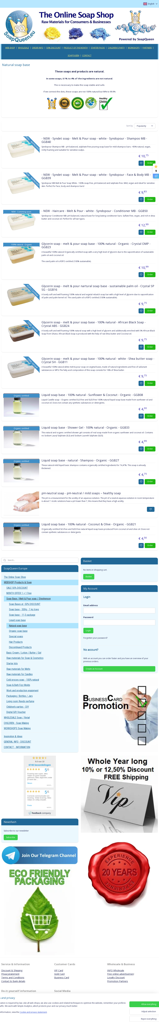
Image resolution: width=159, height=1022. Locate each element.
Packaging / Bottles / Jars (19, 696)
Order (150, 163)
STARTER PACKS (98, 47)
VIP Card (58, 970)
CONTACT (86, 55)
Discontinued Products (20, 647)
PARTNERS (147, 47)
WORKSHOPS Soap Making (17, 728)
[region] (58, 1011)
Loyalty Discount (116, 977)
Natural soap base (18, 625)
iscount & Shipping (12, 970)
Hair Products (16, 641)
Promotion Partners (117, 981)
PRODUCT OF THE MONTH (76, 47)
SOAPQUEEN (73, 55)
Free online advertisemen (120, 973)
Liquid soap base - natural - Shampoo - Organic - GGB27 (80, 460)
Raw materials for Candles (19, 674)
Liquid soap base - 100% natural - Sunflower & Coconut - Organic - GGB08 (92, 395)
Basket (89, 576)
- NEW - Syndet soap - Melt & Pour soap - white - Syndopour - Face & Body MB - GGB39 (96, 176)
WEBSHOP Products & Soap (18, 582)
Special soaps (16, 636)
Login (88, 630)
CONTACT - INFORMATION (17, 747)
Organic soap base (18, 631)
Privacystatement (10, 973)
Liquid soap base (17, 620)
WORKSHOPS (134, 47)
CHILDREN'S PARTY (116, 47)
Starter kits (12, 663)
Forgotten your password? (95, 638)
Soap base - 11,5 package (22, 614)
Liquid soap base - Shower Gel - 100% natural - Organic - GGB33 (85, 427)
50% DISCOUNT (53, 47)
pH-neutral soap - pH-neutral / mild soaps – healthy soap (81, 493)
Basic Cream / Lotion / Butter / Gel (23, 652)
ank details (19, 981)
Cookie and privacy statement (46, 1015)
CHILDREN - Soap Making (16, 723)
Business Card (61, 977)
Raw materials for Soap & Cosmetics (24, 658)
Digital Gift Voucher (16, 712)
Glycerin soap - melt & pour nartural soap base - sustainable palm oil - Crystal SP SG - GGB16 (98, 287)
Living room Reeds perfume (20, 701)
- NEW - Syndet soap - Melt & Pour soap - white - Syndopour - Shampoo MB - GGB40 (94, 140)
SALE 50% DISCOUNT (17, 587)
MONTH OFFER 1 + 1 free (19, 593)
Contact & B (7, 981)
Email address (90, 605)
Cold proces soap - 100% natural (22, 679)
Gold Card (59, 973)
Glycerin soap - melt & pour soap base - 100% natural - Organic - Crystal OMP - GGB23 (96, 245)
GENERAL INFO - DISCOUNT (17, 741)
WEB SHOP (10, 47)
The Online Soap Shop (15, 577)
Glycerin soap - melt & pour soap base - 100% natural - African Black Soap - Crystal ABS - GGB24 (94, 324)
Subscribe (10, 837)
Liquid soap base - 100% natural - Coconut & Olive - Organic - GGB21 (89, 524)
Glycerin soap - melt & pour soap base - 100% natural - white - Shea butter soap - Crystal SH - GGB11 (98, 360)
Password (88, 617)
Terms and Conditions (12, 977)
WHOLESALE (23, 47)
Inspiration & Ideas (13, 736)
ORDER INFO (37, 47)
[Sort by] (144, 125)
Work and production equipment (22, 690)
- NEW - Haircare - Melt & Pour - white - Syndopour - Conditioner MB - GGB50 (95, 211)
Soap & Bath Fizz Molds (18, 685)
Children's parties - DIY (17, 706)
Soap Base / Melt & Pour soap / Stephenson (28, 598)
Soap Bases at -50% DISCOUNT (24, 604)
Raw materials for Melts (18, 668)
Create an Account (94, 668)
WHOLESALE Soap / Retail (17, 717)
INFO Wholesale (115, 970)
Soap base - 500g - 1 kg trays (24, 609)
